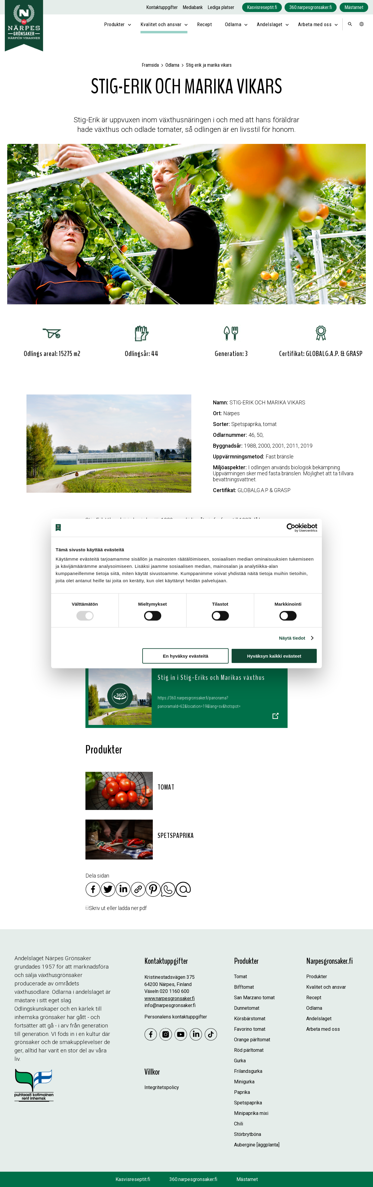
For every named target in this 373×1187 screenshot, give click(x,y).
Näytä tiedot (292, 637)
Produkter (114, 24)
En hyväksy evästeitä (185, 656)
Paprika (242, 1092)
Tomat (240, 976)
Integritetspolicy (161, 1087)
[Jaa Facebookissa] (92, 895)
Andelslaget (269, 24)
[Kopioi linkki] (138, 895)
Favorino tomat (249, 1029)
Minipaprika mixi (251, 1113)
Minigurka (244, 1082)
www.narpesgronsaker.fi (169, 998)
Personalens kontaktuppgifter (175, 1017)
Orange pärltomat (252, 1039)
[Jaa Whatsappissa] (168, 895)
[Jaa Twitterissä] (108, 895)
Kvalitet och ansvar (161, 24)
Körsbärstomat (249, 1018)
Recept (204, 24)
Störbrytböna (247, 1134)
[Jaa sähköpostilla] (183, 895)
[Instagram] (165, 1035)
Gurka (240, 1061)
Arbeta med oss (314, 24)
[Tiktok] (211, 1035)
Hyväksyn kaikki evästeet (274, 656)
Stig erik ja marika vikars (209, 65)
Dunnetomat (246, 1008)
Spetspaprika (248, 1103)
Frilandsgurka (248, 1071)
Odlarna (233, 24)
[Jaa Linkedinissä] (123, 895)
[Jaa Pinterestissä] (153, 895)
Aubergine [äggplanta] (256, 1145)
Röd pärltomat (249, 1050)
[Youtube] (180, 1035)
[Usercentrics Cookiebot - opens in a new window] (291, 527)
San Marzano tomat (254, 997)
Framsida (150, 65)
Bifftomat (244, 987)
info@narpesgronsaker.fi (170, 1005)
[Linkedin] (196, 1035)
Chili (238, 1124)
